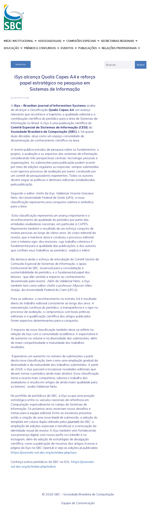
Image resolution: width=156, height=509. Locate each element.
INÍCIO (8, 41)
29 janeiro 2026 (20, 97)
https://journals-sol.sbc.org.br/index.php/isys (44, 452)
